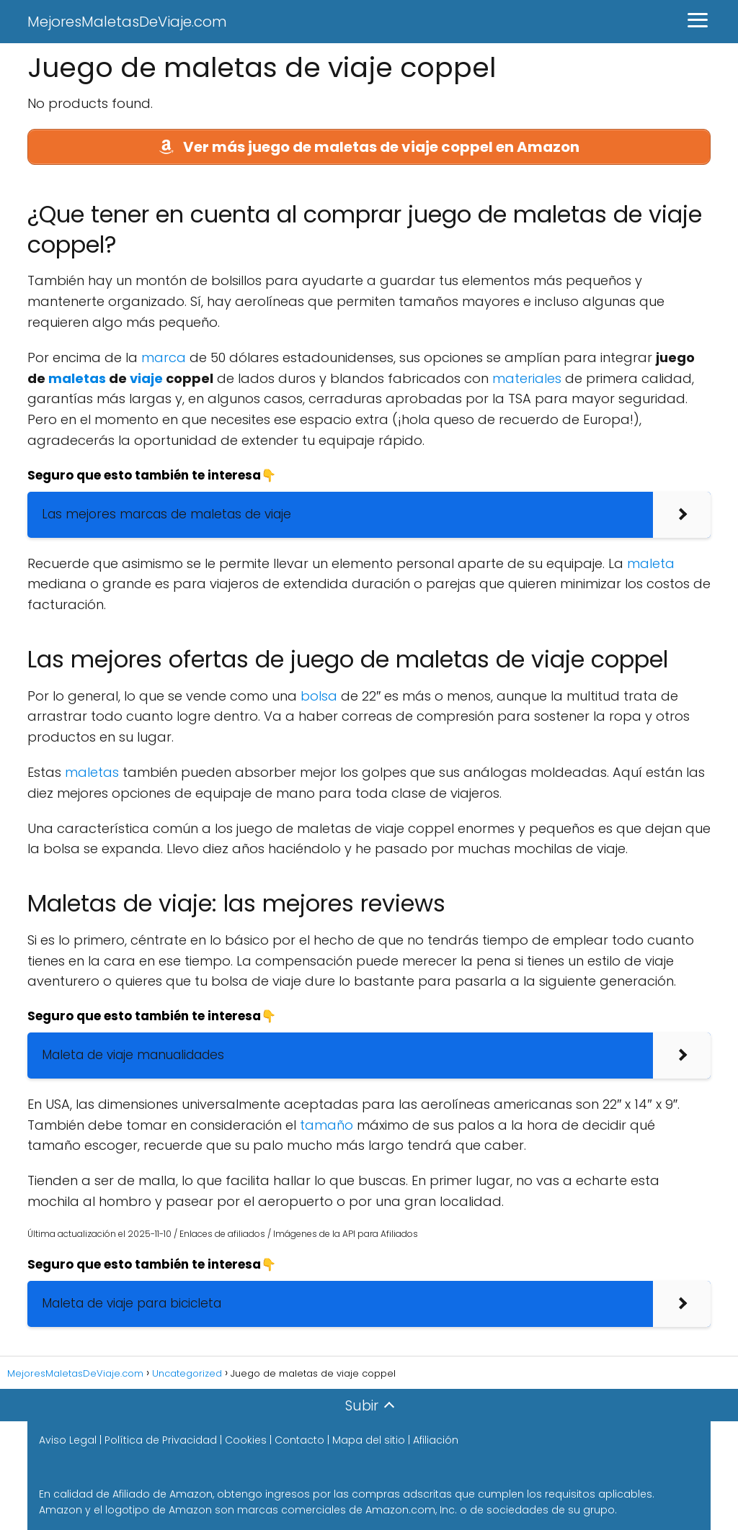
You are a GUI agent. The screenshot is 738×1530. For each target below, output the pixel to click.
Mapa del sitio (368, 1440)
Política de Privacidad (161, 1440)
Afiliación (435, 1440)
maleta (651, 563)
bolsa (319, 696)
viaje (146, 378)
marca (163, 357)
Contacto (299, 1440)
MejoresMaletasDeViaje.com (127, 22)
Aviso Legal (68, 1440)
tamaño (326, 1125)
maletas (77, 378)
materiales (526, 378)
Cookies (246, 1440)
